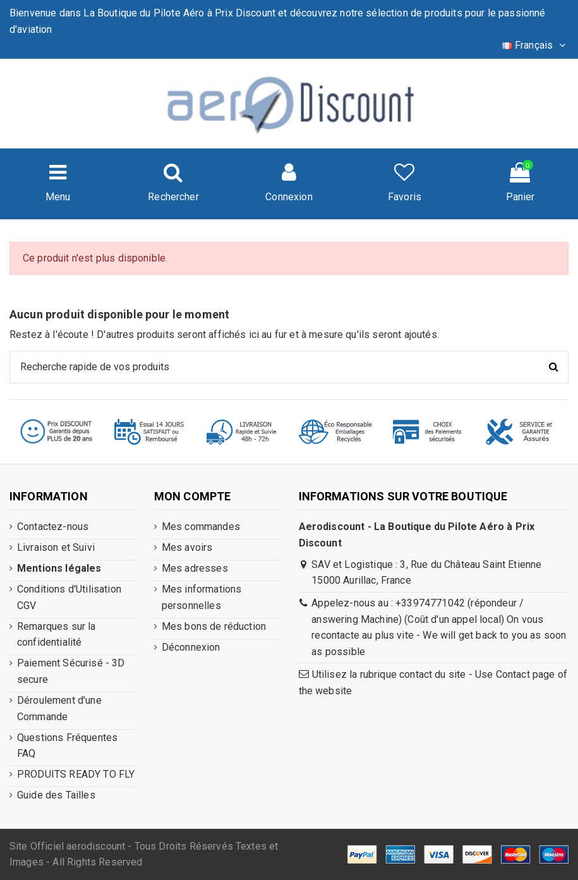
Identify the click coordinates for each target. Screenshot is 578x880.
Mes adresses (195, 568)
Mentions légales (59, 568)
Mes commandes (201, 527)
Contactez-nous (52, 527)
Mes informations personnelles (202, 597)
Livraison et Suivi (56, 547)
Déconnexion (191, 647)
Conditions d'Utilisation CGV (69, 597)
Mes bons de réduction (214, 626)
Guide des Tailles (56, 795)
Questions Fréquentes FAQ (67, 746)
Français (535, 45)
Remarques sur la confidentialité (56, 634)
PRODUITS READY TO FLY (76, 774)
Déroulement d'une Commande (59, 708)
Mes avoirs (187, 547)
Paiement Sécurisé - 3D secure (71, 671)
